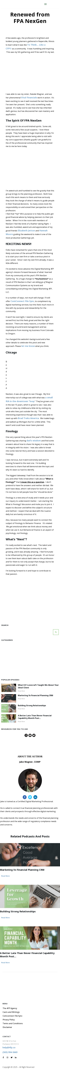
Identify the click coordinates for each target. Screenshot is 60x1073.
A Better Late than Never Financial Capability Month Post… (35, 716)
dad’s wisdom (34, 440)
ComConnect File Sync (22, 301)
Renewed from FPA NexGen (30, 17)
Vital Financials (29, 97)
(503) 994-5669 (9, 1052)
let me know (28, 346)
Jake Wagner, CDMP (29, 761)
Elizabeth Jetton (26, 230)
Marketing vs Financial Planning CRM (35, 695)
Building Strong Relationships (32, 705)
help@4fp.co (8, 1047)
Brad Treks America (28, 418)
